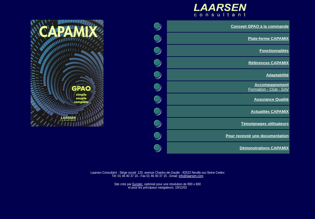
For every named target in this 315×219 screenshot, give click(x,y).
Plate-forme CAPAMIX (268, 38)
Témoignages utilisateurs (265, 123)
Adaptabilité (277, 75)
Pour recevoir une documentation (257, 136)
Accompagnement (272, 84)
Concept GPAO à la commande (260, 26)
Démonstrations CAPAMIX (264, 148)
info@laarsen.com (191, 176)
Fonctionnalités (274, 50)
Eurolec (137, 184)
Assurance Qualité (271, 99)
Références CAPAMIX (269, 63)
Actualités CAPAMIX (270, 111)
